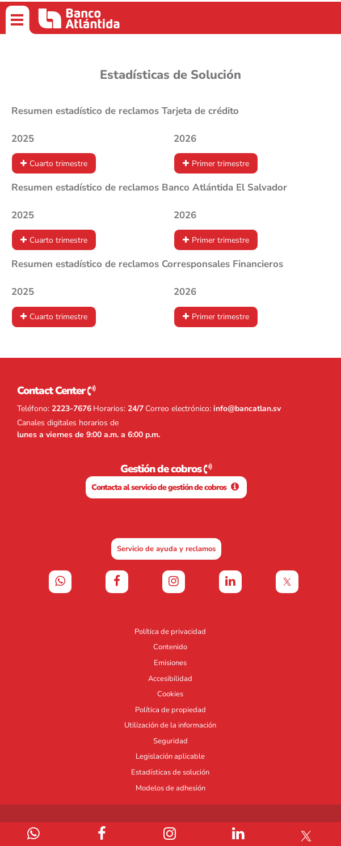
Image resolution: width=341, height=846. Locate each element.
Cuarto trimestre (58, 163)
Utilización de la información (170, 725)
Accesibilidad (170, 679)
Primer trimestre (220, 163)
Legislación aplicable (170, 756)
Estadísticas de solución (170, 772)
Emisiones (170, 663)
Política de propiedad (170, 710)
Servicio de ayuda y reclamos (166, 549)
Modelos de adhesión (170, 788)
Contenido (170, 647)
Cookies (170, 694)
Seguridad (170, 741)
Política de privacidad (170, 632)
